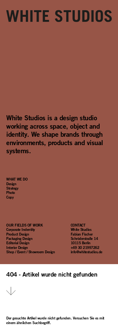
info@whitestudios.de (86, 251)
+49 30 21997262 (85, 247)
